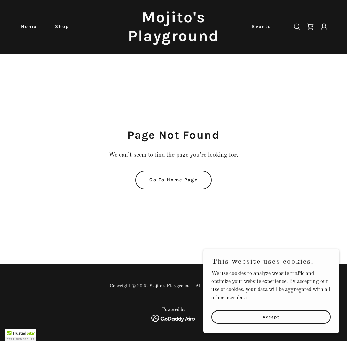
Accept (271, 326)
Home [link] (29, 26)
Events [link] (261, 26)
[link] (173, 39)
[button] (324, 27)
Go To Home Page (173, 180)
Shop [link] (62, 26)
